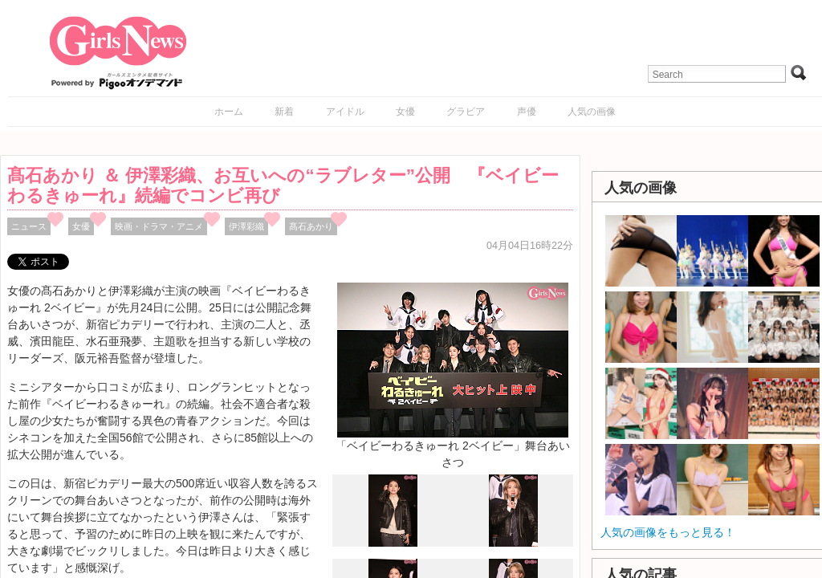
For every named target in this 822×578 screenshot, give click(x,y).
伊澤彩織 (246, 226)
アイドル (345, 111)
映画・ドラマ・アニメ (159, 226)
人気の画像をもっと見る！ (667, 532)
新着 (284, 111)
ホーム (228, 111)
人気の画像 (592, 111)
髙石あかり (311, 226)
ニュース (29, 226)
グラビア (465, 111)
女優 (405, 111)
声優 (526, 111)
